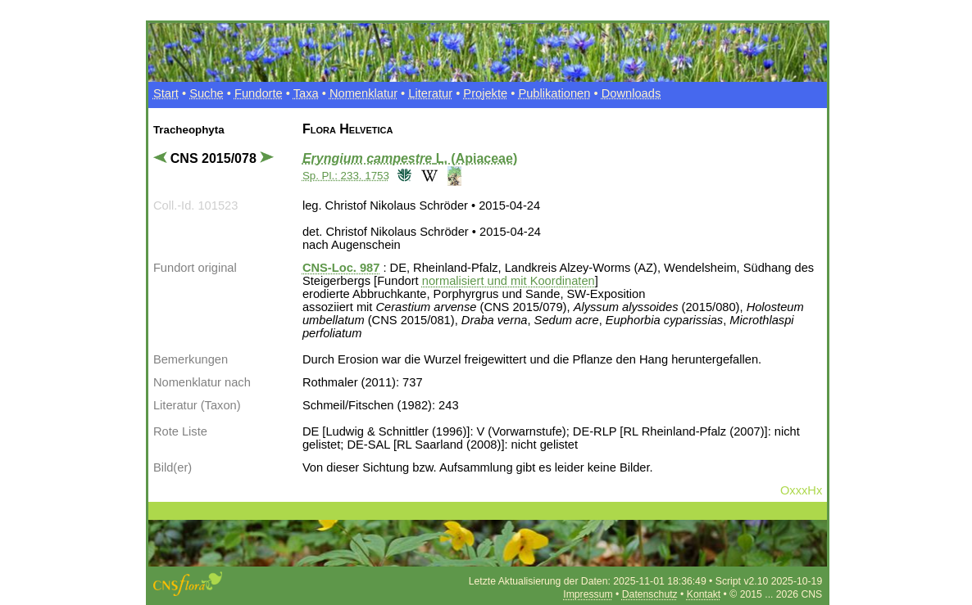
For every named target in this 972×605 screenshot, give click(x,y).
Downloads (631, 93)
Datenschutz (650, 594)
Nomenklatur (363, 93)
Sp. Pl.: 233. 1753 (345, 175)
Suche (206, 93)
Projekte (485, 93)
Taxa (306, 93)
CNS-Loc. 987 (340, 267)
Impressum (587, 594)
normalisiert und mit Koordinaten (508, 280)
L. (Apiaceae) (409, 158)
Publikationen (554, 93)
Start (166, 93)
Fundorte (258, 93)
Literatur (430, 93)
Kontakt (703, 594)
